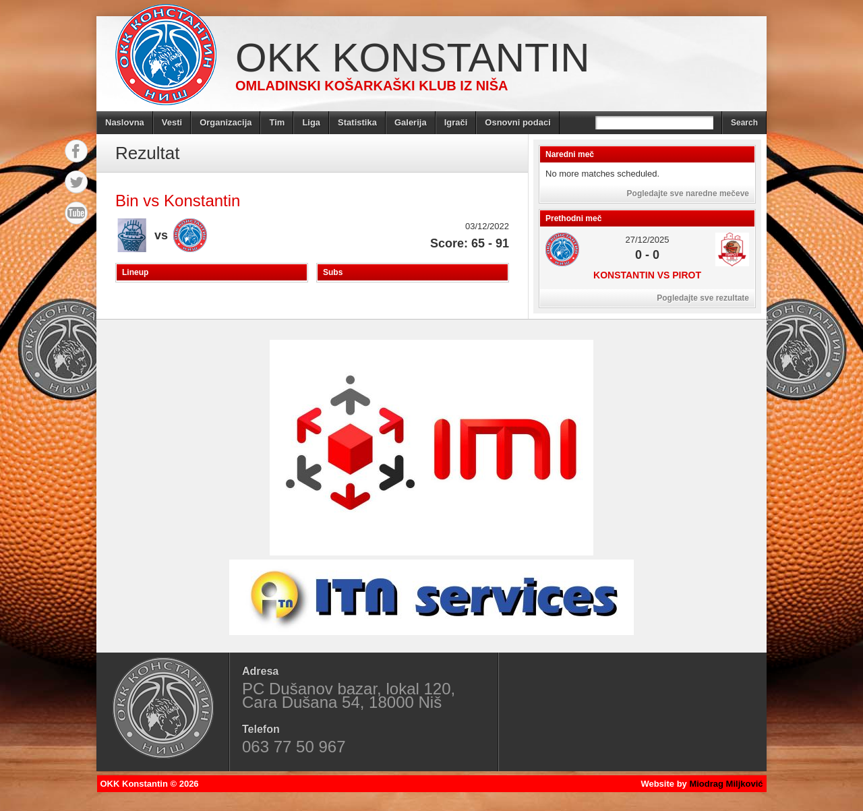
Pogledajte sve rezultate (703, 298)
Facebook (76, 151)
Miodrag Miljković (726, 784)
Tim (277, 122)
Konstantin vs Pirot (647, 275)
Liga (311, 122)
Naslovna (124, 122)
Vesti (172, 122)
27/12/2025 (647, 240)
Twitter (76, 182)
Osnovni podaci (518, 122)
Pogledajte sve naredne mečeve (688, 193)
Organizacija (225, 122)
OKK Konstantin (412, 57)
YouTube (76, 213)
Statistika (357, 122)
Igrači (456, 122)
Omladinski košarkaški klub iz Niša (371, 85)
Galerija (410, 122)
